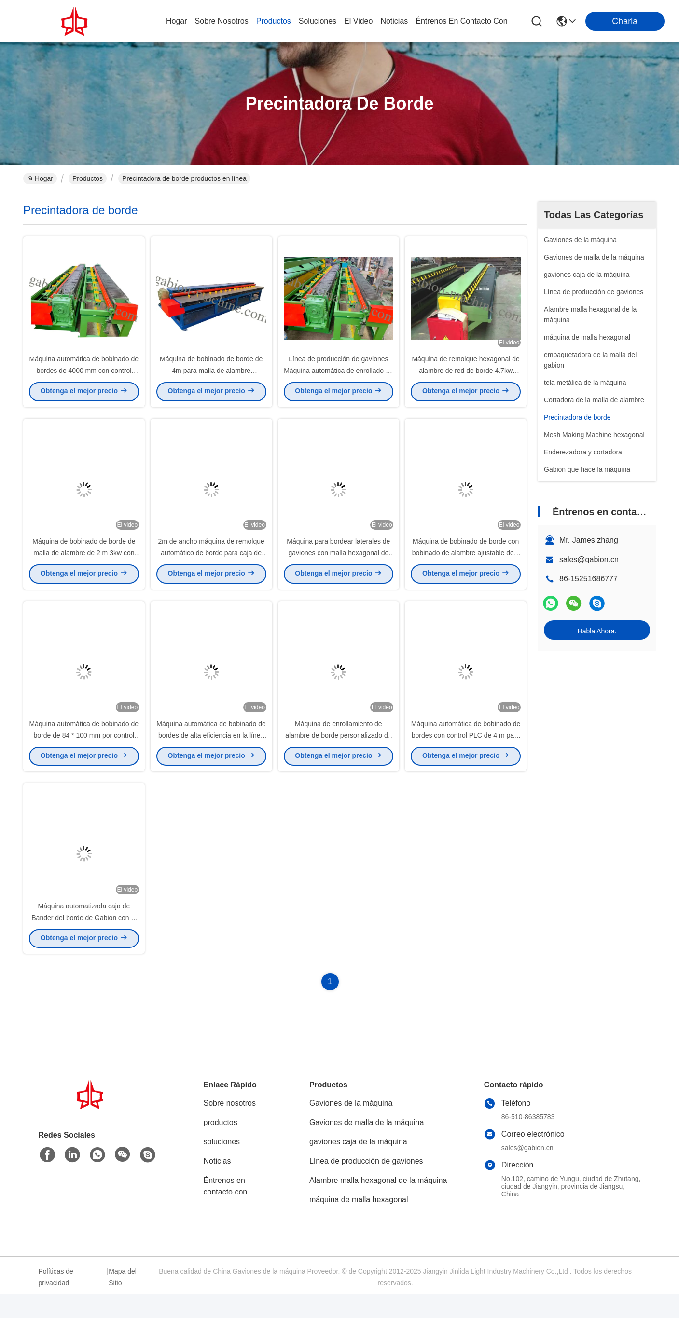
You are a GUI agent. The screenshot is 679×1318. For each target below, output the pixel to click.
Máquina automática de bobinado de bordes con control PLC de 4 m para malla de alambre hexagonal (466, 752)
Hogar (176, 21)
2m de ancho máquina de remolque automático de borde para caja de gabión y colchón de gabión (211, 564)
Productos (87, 178)
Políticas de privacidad (56, 1300)
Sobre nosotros (230, 1127)
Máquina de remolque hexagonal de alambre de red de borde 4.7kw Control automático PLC (465, 376)
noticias (394, 21)
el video (358, 21)
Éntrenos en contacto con (461, 21)
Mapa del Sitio (123, 1300)
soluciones (317, 21)
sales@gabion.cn (589, 559)
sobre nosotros (222, 21)
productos (273, 21)
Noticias (217, 1185)
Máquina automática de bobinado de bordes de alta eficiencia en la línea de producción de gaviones (211, 752)
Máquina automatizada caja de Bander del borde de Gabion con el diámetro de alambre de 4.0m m (83, 940)
